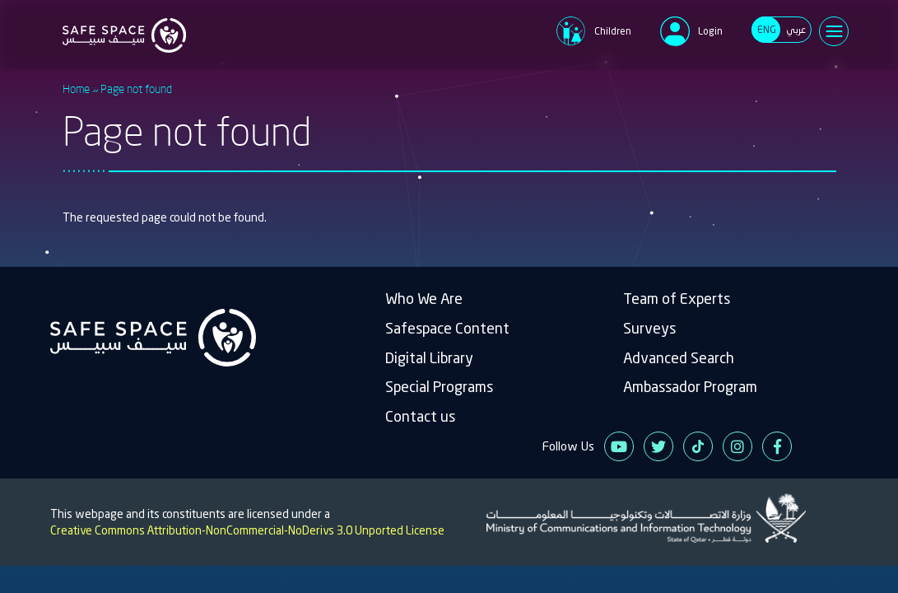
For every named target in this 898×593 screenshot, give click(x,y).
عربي (796, 29)
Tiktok (698, 446)
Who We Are (424, 298)
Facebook (777, 446)
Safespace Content (447, 328)
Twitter (658, 446)
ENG (766, 29)
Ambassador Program (690, 387)
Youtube (619, 446)
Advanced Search (678, 358)
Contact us (420, 416)
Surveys (649, 328)
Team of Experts (676, 298)
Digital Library (429, 358)
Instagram (737, 446)
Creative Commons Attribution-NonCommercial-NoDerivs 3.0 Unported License (247, 530)
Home (76, 89)
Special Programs (439, 387)
